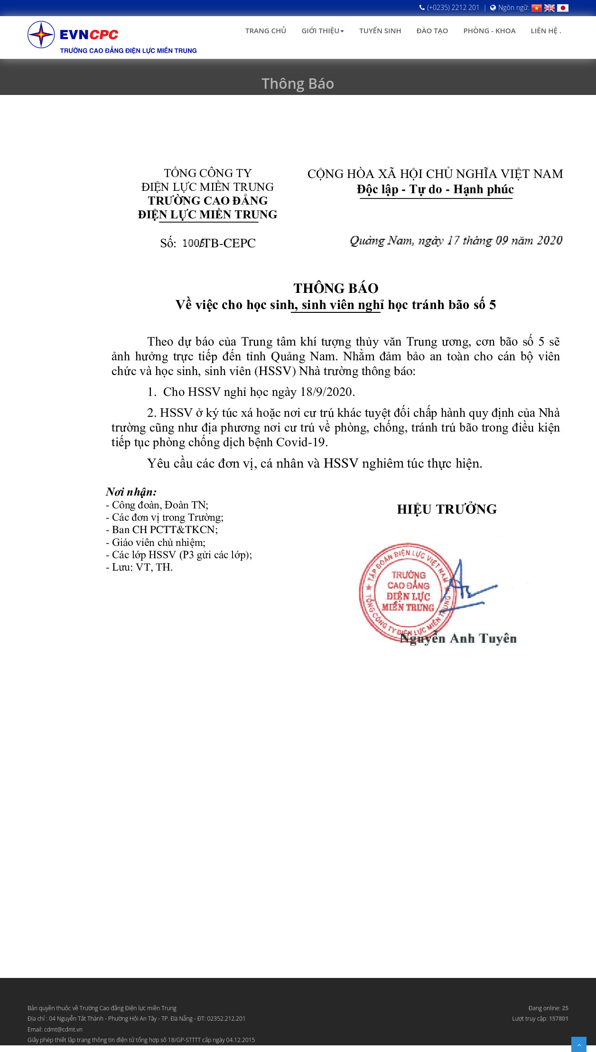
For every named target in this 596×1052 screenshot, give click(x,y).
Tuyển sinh (380, 30)
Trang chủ (265, 30)
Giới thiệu (322, 30)
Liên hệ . (546, 30)
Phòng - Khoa (489, 30)
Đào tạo (432, 30)
